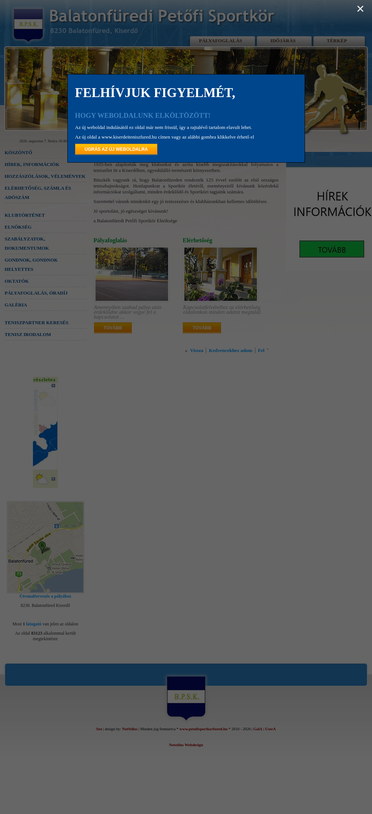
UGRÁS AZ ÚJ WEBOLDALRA (116, 149)
